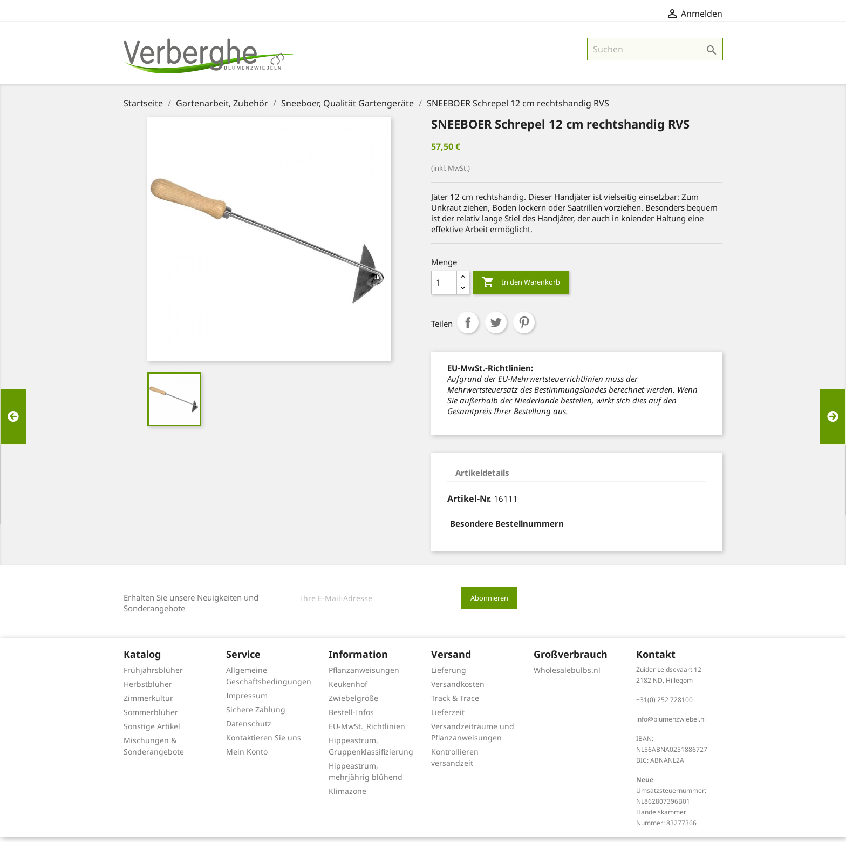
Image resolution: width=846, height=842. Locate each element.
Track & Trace (455, 703)
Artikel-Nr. (469, 503)
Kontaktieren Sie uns (263, 742)
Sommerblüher (151, 717)
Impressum (247, 700)
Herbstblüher (148, 689)
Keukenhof (348, 689)
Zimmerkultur (148, 703)
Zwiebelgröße (353, 703)
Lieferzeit (448, 717)
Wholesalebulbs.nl (567, 675)
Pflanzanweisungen (364, 675)
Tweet (496, 327)
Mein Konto (247, 756)
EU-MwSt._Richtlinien (367, 731)
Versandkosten (458, 689)
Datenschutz (248, 728)
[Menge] (444, 287)
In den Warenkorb (521, 287)
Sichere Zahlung (255, 714)
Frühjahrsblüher (153, 675)
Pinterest (524, 327)
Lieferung (448, 675)
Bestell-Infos (351, 717)
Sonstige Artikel (152, 731)
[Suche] (655, 54)
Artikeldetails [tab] (482, 477)
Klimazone (347, 796)
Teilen (468, 327)
